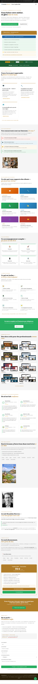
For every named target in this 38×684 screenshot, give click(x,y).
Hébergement (20, 676)
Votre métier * (3, 646)
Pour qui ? (7, 676)
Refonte (16, 676)
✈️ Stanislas (10, 4)
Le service (3, 676)
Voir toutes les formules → (19, 589)
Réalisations (13, 676)
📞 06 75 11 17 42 (34, 1)
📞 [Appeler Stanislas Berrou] (35, 678)
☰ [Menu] (35, 4)
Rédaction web (30, 676)
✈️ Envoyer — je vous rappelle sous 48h (19, 666)
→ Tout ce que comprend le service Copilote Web (9, 120)
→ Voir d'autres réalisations (19, 385)
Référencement (25, 676)
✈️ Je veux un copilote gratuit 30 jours (9, 24)
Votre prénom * (4, 642)
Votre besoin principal (5, 655)
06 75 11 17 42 (4, 637)
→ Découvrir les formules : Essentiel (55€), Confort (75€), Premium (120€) (14, 313)
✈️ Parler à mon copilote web (19, 607)
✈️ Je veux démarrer (19, 592)
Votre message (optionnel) (6, 659)
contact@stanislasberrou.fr (27, 0)
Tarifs (10, 676)
